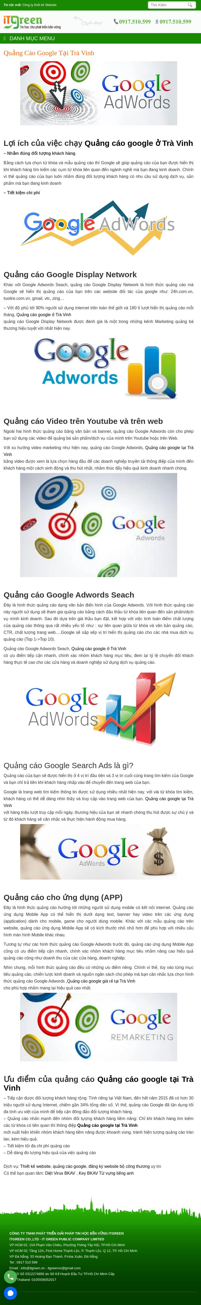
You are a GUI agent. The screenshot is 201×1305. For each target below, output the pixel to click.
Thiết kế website (35, 1166)
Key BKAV (89, 1173)
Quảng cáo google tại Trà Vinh (107, 1125)
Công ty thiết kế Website (39, 5)
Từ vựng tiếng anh (116, 1173)
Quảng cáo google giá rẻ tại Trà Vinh (101, 981)
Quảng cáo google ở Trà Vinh (139, 143)
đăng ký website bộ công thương (119, 1166)
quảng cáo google (69, 1166)
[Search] (170, 5)
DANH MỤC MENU (29, 38)
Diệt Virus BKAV (60, 1173)
